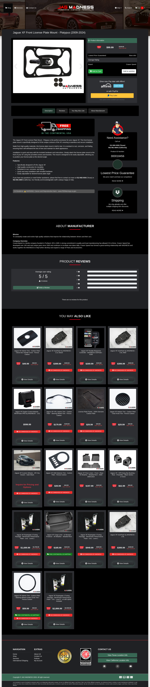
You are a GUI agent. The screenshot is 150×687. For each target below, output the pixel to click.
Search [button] (128, 8)
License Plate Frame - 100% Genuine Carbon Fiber (91, 412)
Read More (117, 181)
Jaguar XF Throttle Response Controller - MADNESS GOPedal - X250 (90, 352)
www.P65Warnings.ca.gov (67, 191)
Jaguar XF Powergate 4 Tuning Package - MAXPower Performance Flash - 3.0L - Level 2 (27, 536)
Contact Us (31, 8)
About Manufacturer (98, 111)
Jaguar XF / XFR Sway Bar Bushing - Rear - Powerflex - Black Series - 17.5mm (122, 474)
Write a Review (43, 287)
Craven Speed (131, 64)
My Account (38, 661)
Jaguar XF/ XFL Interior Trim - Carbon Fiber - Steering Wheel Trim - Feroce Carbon (59, 413)
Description (49, 111)
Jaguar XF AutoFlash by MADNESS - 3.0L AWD (122, 351)
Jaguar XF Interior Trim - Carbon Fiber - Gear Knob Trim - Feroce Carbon (123, 412)
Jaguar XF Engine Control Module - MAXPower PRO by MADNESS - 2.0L (27, 412)
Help (118, 8)
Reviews (62, 111)
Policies (37, 658)
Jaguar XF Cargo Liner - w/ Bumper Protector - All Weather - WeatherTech (59, 535)
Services (18, 8)
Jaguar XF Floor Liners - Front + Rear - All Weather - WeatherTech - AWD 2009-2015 (91, 474)
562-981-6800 (18, 180)
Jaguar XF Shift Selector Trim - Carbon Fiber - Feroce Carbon (59, 474)
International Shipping (20, 661)
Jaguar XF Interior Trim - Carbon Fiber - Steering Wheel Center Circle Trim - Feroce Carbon (27, 597)
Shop (8, 8)
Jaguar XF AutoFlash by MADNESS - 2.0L (122, 535)
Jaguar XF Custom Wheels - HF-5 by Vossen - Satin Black (27, 474)
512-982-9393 (82, 177)
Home (15, 654)
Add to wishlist (129, 71)
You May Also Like (78, 111)
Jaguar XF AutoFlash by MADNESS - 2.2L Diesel (59, 351)
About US (37, 654)
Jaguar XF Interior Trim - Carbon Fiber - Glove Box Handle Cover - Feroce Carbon (27, 352)
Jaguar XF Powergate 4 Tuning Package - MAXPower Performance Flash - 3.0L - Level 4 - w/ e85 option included (59, 598)
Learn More (118, 86)
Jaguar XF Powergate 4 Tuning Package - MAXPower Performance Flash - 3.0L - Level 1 (91, 536)
